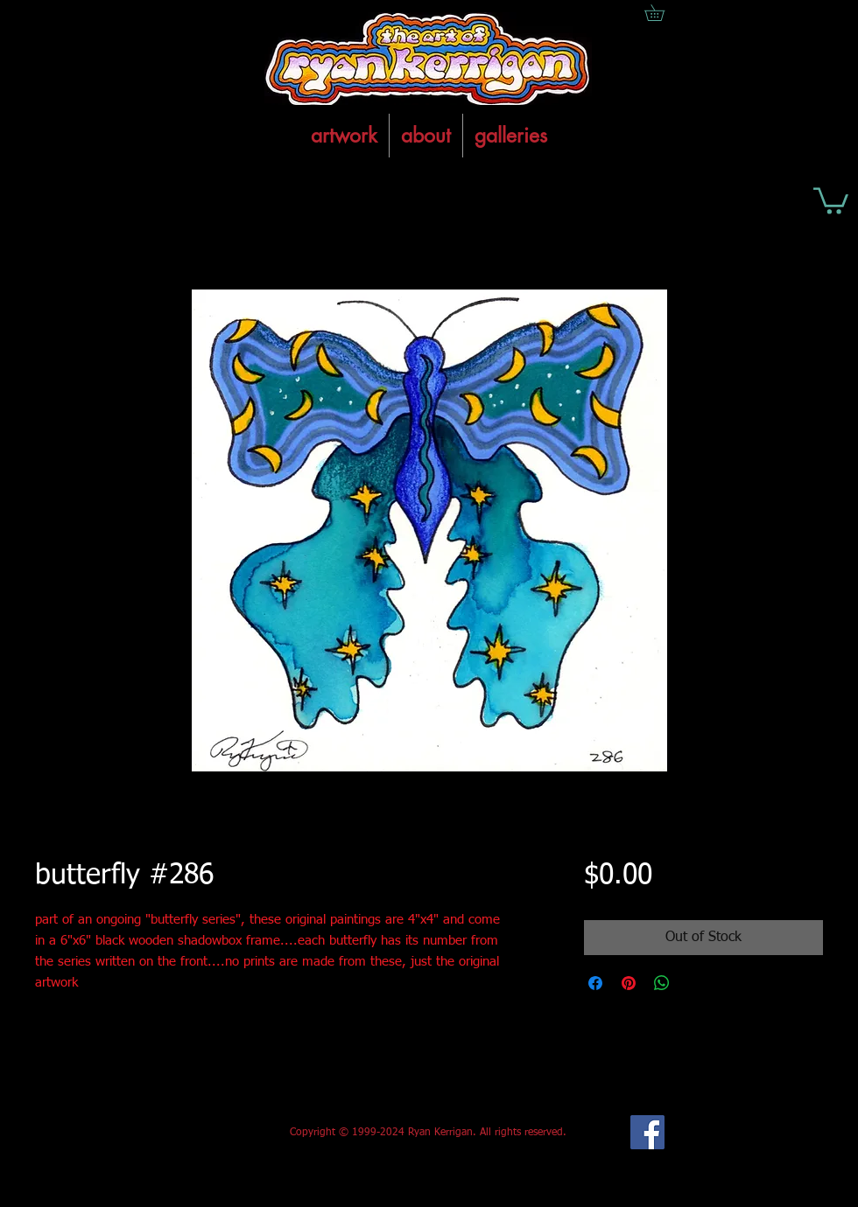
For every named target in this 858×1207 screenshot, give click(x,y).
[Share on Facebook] (595, 983)
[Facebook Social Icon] (647, 1132)
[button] (830, 199)
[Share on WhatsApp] (661, 983)
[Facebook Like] (165, 1132)
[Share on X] (695, 983)
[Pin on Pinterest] (628, 983)
